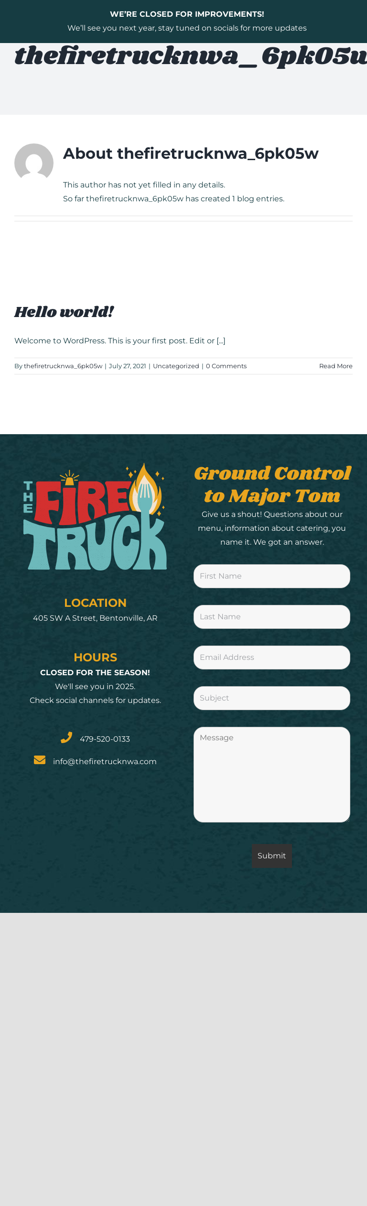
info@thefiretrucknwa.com (105, 761)
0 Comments (226, 366)
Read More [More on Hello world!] (336, 366)
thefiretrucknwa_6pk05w (63, 366)
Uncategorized (176, 366)
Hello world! (63, 312)
